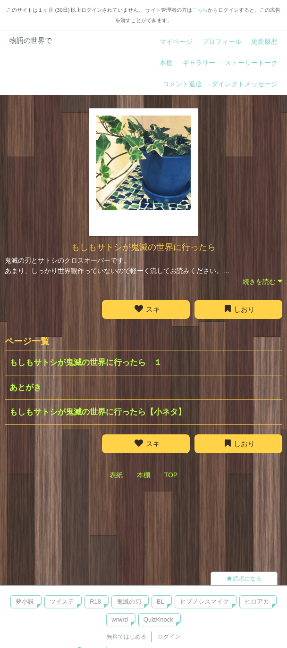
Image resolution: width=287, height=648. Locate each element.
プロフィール (222, 41)
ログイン (169, 636)
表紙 (116, 475)
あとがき (25, 387)
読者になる (244, 578)
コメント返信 (182, 84)
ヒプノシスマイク (204, 601)
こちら (200, 10)
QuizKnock (158, 619)
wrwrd (119, 619)
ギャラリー (198, 62)
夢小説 (25, 601)
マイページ (176, 41)
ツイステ (62, 601)
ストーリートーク (251, 62)
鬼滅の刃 (129, 601)
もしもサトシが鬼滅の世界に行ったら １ (85, 362)
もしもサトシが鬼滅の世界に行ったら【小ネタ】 (97, 411)
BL (160, 601)
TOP (171, 475)
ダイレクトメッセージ (244, 84)
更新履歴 (264, 41)
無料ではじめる (126, 636)
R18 (95, 601)
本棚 (166, 62)
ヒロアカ (257, 601)
